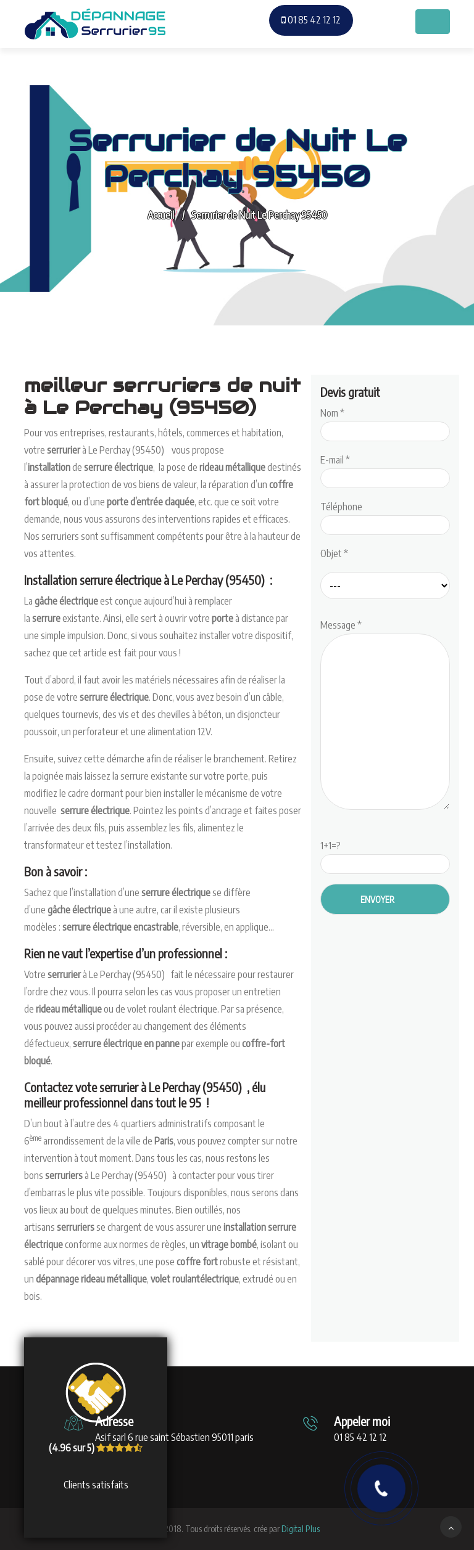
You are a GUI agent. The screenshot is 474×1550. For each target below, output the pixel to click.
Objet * (334, 553)
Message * (385, 715)
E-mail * (385, 469)
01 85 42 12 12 (311, 20)
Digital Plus (300, 1528)
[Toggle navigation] (432, 21)
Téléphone (385, 515)
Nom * (385, 422)
